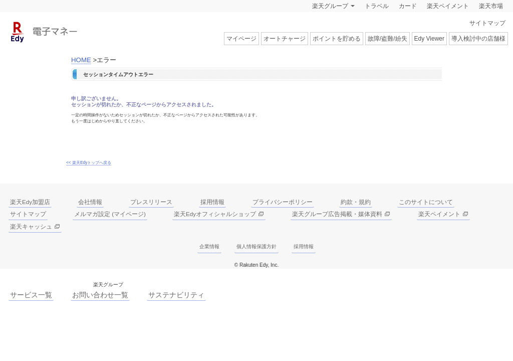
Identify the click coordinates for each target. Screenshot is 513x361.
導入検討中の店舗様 (478, 38)
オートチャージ (285, 38)
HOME (81, 60)
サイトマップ (487, 23)
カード (408, 6)
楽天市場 (491, 6)
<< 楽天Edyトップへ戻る (88, 162)
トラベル (377, 6)
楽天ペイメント (448, 6)
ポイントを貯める (337, 38)
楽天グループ (330, 6)
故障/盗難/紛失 (387, 38)
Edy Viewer (429, 38)
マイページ (241, 38)
